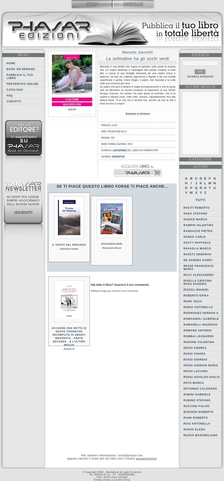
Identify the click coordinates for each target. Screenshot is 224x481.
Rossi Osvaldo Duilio (201, 377)
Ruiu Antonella (196, 423)
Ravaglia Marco (197, 248)
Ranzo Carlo (194, 236)
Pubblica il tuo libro (19, 76)
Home (10, 63)
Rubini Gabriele (197, 394)
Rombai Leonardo (198, 336)
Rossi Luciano (195, 371)
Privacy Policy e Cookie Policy (112, 479)
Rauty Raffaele (197, 242)
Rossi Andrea (195, 348)
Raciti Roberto (196, 207)
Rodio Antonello (198, 307)
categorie (200, 159)
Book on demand (20, 69)
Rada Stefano (195, 213)
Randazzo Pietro (198, 231)
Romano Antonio (197, 330)
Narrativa (118, 156)
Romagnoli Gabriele (201, 318)
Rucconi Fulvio (196, 406)
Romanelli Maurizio (200, 324)
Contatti (13, 101)
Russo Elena (194, 429)
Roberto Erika (196, 295)
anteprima (119, 150)
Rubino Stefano (197, 400)
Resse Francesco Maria (198, 267)
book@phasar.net (130, 455)
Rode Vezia (192, 301)
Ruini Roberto (195, 417)
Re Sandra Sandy (198, 260)
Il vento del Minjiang (69, 244)
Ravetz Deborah (197, 254)
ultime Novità (201, 87)
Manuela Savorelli (137, 52)
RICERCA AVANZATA (200, 76)
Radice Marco (195, 219)
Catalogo (14, 89)
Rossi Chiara (194, 353)
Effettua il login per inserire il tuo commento (114, 291)
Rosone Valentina (199, 342)
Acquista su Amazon (138, 113)
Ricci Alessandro (198, 275)
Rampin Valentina (198, 225)
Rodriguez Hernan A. (201, 313)
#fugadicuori (111, 244)
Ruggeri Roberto (198, 412)
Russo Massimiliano (200, 435)
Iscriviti (23, 213)
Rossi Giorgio (195, 359)
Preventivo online (22, 84)
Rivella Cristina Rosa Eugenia (197, 282)
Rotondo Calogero (200, 388)
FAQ (9, 95)
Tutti (201, 200)
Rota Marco (193, 382)
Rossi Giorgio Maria (200, 365)
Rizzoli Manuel (196, 289)
